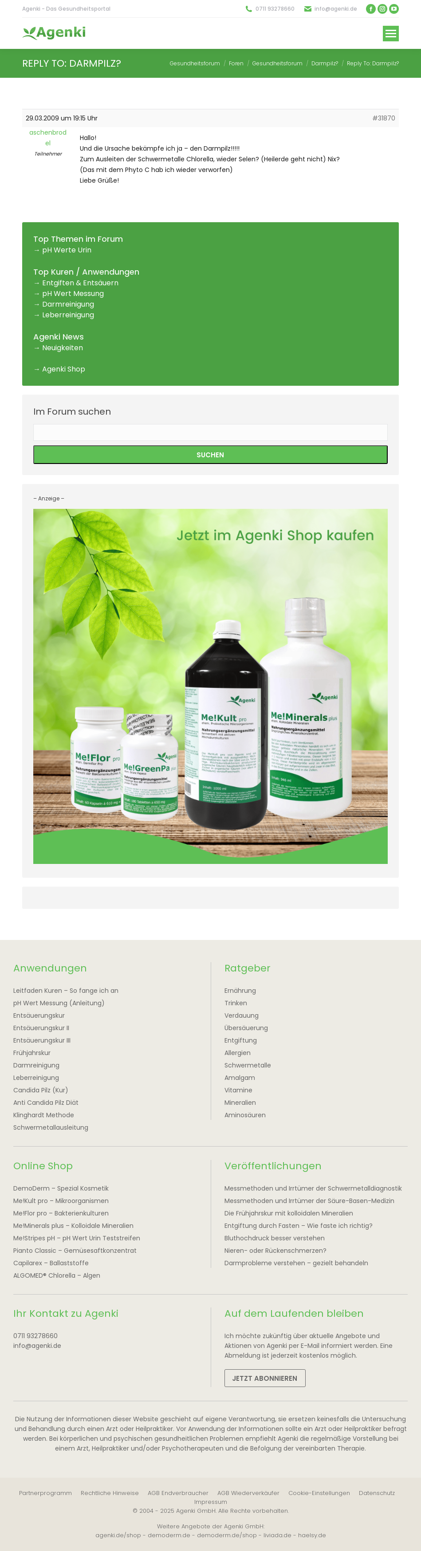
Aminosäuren (245, 1115)
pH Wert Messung (73, 293)
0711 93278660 (275, 8)
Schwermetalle (247, 1065)
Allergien (237, 1052)
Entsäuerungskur (39, 1015)
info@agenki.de (336, 8)
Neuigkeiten (62, 348)
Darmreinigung (68, 304)
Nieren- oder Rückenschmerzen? (275, 1250)
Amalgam (239, 1077)
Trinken (235, 1003)
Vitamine (238, 1090)
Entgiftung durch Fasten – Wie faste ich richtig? (298, 1225)
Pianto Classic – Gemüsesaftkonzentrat (75, 1250)
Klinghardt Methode (43, 1115)
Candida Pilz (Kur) (40, 1090)
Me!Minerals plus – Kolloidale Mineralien (73, 1225)
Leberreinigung (68, 315)
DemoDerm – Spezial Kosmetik (61, 1188)
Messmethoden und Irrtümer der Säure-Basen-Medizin (309, 1200)
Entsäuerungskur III (42, 1040)
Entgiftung (240, 1040)
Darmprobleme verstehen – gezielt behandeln (296, 1263)
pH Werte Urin (66, 250)
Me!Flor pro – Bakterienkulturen (61, 1213)
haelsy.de (312, 1535)
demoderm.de (169, 1535)
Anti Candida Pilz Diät (46, 1102)
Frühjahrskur (32, 1052)
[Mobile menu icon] (391, 33)
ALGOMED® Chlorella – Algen (56, 1275)
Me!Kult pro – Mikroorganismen (61, 1200)
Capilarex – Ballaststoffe (51, 1263)
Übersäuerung (246, 1027)
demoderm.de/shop (227, 1535)
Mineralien (240, 1102)
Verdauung (241, 1015)
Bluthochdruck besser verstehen (274, 1238)
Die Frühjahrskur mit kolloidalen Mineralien (288, 1213)
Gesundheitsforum (195, 63)
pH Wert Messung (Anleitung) (59, 1003)
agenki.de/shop (118, 1535)
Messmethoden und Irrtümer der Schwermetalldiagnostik (313, 1188)
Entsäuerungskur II (41, 1027)
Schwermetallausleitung (50, 1127)
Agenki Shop (63, 369)
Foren (236, 63)
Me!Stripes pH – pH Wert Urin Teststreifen (76, 1238)
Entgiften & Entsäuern (80, 283)
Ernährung (240, 990)
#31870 (383, 118)
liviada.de (277, 1535)
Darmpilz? (324, 63)
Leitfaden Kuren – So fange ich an (65, 990)
